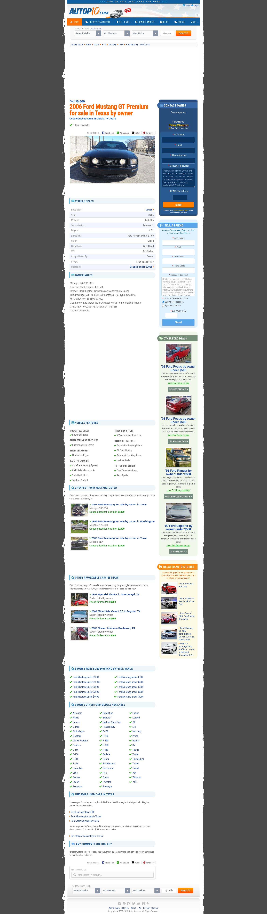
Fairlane (106, 753)
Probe (135, 735)
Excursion (78, 786)
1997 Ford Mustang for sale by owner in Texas (119, 504)
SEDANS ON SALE (177, 441)
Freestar (107, 781)
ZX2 (134, 781)
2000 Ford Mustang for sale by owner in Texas (119, 538)
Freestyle (107, 786)
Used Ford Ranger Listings (178, 490)
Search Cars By (144, 22)
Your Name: (178, 238)
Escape (76, 776)
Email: (178, 145)
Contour (77, 735)
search (183, 33)
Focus (106, 776)
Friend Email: (178, 265)
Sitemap (125, 907)
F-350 (105, 744)
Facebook (109, 133)
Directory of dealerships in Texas (87, 835)
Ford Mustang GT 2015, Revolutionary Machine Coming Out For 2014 (187, 632)
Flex (105, 772)
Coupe (148, 209)
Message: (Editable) (178, 165)
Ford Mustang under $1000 (86, 677)
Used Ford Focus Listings (178, 383)
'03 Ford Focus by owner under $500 (178, 420)
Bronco (76, 721)
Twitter (136, 133)
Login (196, 5)
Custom (77, 744)
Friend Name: (178, 256)
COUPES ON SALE (177, 389)
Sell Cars (123, 22)
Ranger (135, 740)
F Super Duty (109, 726)
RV (133, 744)
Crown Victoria (80, 740)
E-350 (75, 758)
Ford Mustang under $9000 (130, 696)
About (133, 907)
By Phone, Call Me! (171, 306)
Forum (179, 22)
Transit (135, 767)
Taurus (135, 749)
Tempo (135, 753)
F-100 (105, 730)
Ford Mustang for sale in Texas (86, 815)
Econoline (78, 767)
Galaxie (136, 717)
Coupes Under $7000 (141, 266)
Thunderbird (138, 758)
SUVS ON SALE (178, 551)
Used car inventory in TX (82, 811)
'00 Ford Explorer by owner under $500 (178, 527)
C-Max (76, 726)
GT (133, 721)
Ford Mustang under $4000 (86, 696)
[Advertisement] (133, 73)
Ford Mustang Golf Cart (186, 584)
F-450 (105, 749)
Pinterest (150, 133)
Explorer (107, 717)
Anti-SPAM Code (178, 311)
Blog (164, 22)
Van (134, 772)
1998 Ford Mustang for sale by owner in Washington (123, 521)
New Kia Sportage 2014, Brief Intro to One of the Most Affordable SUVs (186, 648)
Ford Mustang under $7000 (130, 686)
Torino (135, 763)
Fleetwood (108, 767)
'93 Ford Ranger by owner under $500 (178, 472)
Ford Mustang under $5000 (130, 677)
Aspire (76, 717)
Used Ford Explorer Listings (178, 545)
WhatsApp (124, 133)
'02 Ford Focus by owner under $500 (178, 368)
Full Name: (178, 134)
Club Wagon (79, 730)
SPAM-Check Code (178, 191)
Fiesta (106, 758)
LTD (134, 726)
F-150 (105, 735)
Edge (75, 772)
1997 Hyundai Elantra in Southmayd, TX (115, 594)
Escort (76, 781)
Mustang (136, 730)
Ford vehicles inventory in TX (85, 820)
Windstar (136, 776)
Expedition (108, 712)
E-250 (75, 753)
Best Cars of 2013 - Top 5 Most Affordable (187, 616)
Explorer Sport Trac (112, 721)
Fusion (135, 712)
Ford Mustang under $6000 (130, 681)
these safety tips (181, 210)
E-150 (75, 749)
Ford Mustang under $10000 (86, 681)
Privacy (146, 907)
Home (74, 22)
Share (187, 5)
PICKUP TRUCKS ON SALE (177, 496)
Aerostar (77, 712)
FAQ (139, 907)
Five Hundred (109, 763)
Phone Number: (178, 155)
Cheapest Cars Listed (98, 22)
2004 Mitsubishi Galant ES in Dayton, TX (115, 611)
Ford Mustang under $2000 (86, 686)
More (193, 22)
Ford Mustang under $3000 (86, 691)
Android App (114, 907)
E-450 (75, 763)
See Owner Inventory (179, 128)
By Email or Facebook (173, 302)
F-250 (105, 740)
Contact (154, 907)
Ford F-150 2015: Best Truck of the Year (187, 601)
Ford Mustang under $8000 (130, 691)
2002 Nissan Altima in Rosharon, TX (113, 628)
